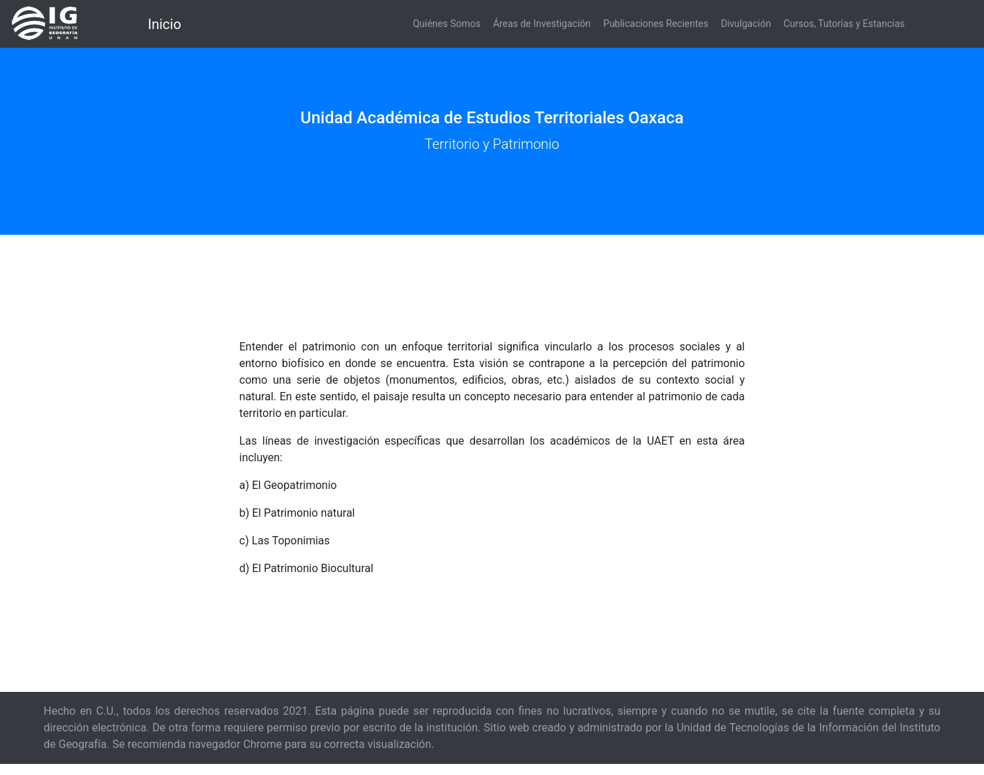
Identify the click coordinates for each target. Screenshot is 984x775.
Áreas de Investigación (542, 23)
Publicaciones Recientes (655, 23)
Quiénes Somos (447, 23)
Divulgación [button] (746, 23)
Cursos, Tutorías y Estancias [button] (843, 23)
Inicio (164, 24)
